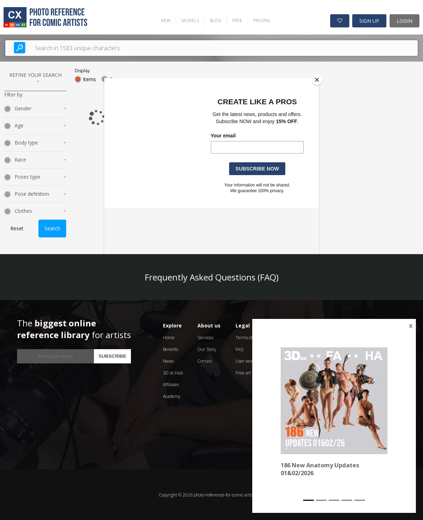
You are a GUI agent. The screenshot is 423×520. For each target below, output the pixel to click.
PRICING (260, 20)
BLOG (214, 20)
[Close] (317, 79)
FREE (236, 20)
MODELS (188, 20)
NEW (164, 20)
